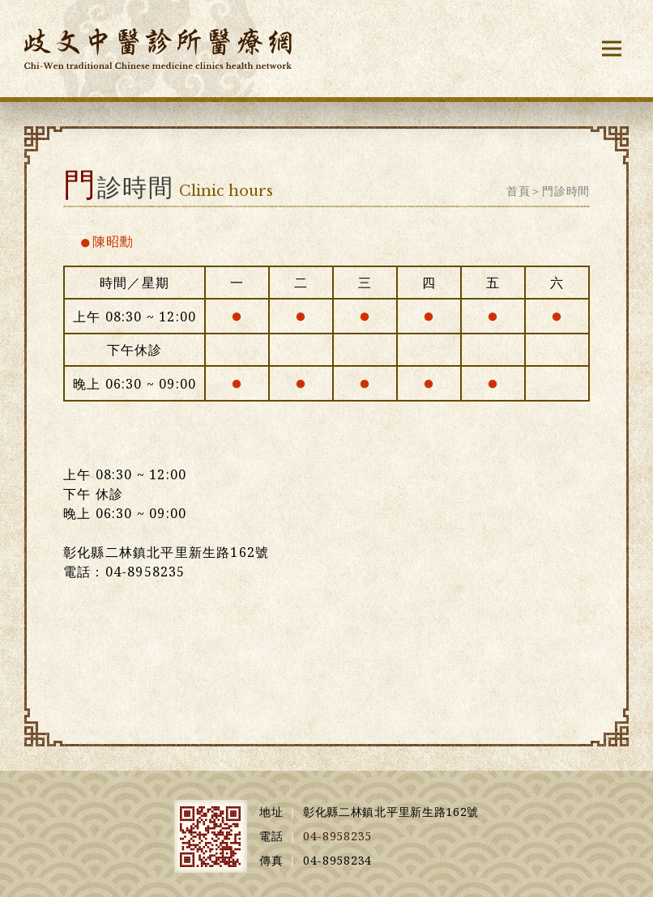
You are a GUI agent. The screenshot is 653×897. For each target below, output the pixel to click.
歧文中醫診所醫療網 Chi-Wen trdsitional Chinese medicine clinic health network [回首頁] (158, 48)
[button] (612, 49)
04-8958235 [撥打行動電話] (337, 836)
